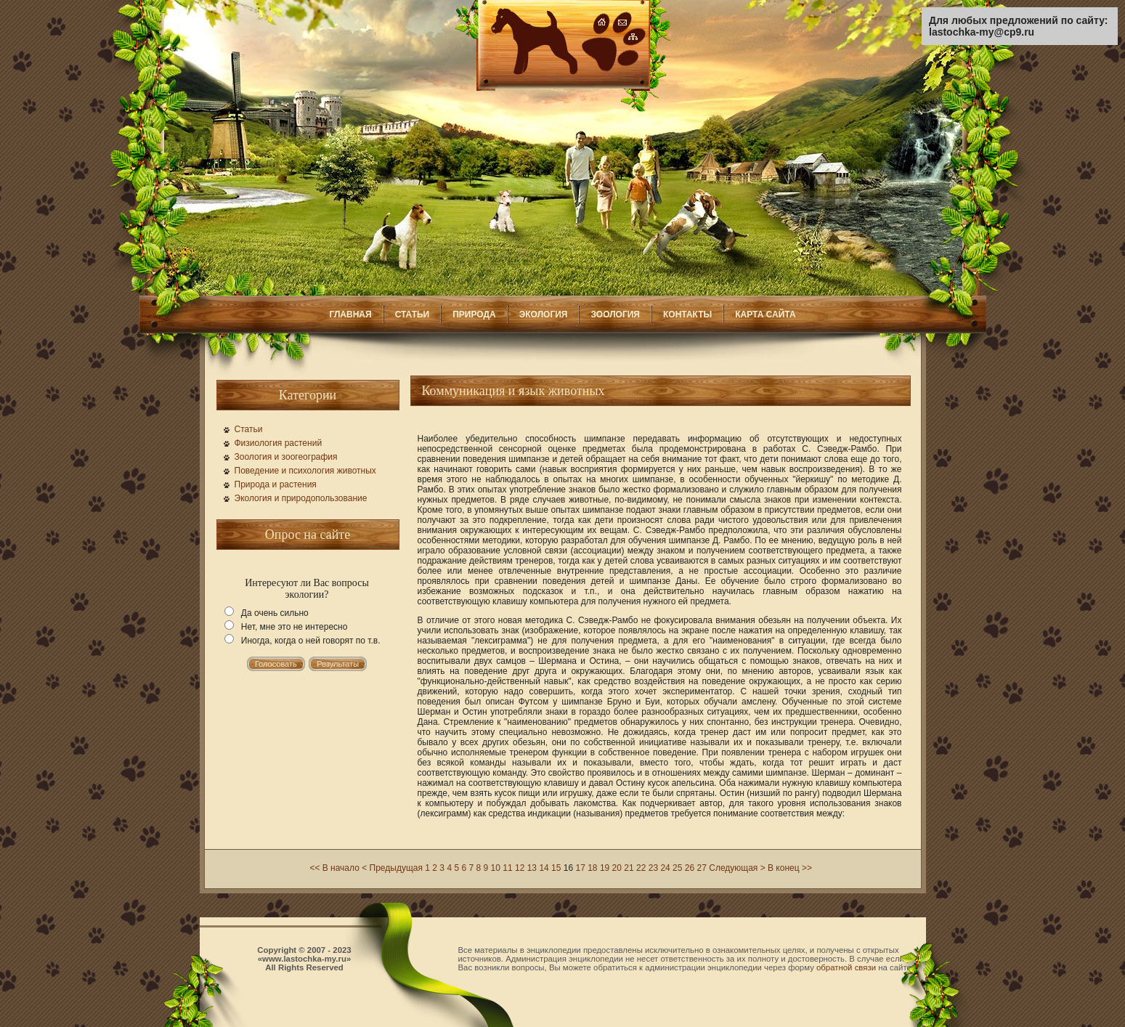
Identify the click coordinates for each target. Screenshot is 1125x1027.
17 (580, 868)
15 (556, 868)
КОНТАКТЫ (687, 314)
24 (665, 868)
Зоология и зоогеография (286, 457)
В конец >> (790, 868)
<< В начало (334, 868)
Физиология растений (278, 443)
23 (653, 868)
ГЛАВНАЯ (350, 314)
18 (592, 868)
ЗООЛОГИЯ (615, 314)
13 (532, 868)
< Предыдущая (392, 868)
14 (543, 868)
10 (495, 868)
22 (641, 868)
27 (702, 868)
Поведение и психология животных (305, 471)
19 (604, 868)
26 (689, 868)
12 (519, 868)
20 (617, 868)
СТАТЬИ (412, 314)
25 (677, 868)
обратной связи (846, 967)
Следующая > (737, 868)
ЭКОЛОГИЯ (543, 314)
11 (507, 868)
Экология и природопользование (301, 498)
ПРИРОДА (474, 314)
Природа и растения (276, 484)
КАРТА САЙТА (765, 314)
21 (628, 868)
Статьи (249, 429)
